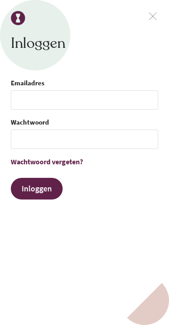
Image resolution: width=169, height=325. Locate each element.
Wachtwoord (30, 122)
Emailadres (28, 83)
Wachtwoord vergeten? (47, 161)
